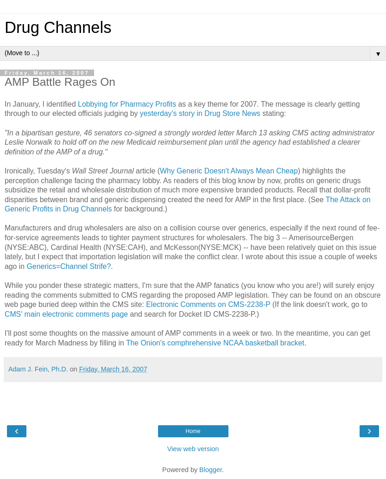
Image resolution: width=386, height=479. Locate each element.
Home (192, 431)
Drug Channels (58, 27)
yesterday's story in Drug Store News (200, 113)
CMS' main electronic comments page (66, 314)
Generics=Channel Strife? (69, 266)
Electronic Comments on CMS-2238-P (208, 304)
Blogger (210, 469)
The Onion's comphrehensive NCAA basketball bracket (215, 343)
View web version (193, 449)
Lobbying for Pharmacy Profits (127, 104)
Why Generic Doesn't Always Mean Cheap (229, 171)
